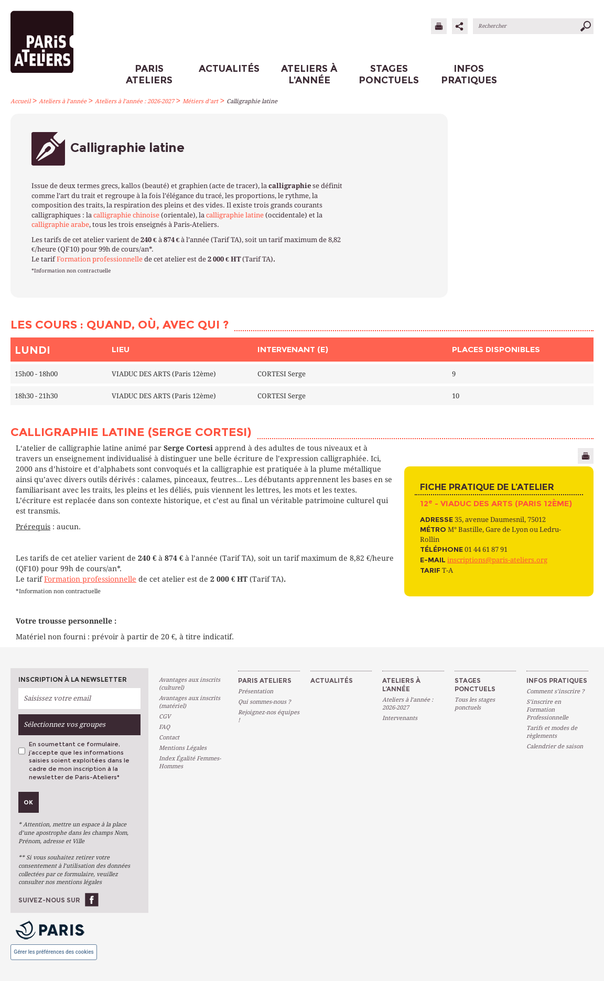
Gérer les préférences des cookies (53, 952)
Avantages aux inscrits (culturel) (189, 684)
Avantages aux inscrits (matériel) (189, 702)
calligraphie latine (235, 215)
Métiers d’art (200, 101)
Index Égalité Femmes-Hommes (190, 762)
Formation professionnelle (100, 259)
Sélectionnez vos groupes (64, 724)
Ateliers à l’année (63, 101)
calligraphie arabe (60, 224)
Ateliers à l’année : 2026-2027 (134, 101)
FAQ (164, 727)
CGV (164, 716)
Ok (28, 802)
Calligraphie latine (251, 101)
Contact (169, 737)
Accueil (20, 101)
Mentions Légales (183, 748)
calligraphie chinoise (126, 215)
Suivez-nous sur (49, 900)
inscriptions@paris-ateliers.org (497, 560)
